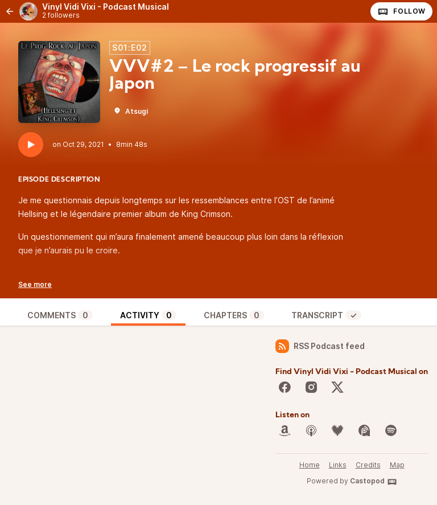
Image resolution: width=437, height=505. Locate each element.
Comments (60, 315)
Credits (368, 465)
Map (397, 465)
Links (338, 465)
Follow (401, 11)
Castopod (373, 482)
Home (309, 465)
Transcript (326, 315)
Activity (148, 315)
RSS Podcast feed (320, 346)
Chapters (234, 315)
